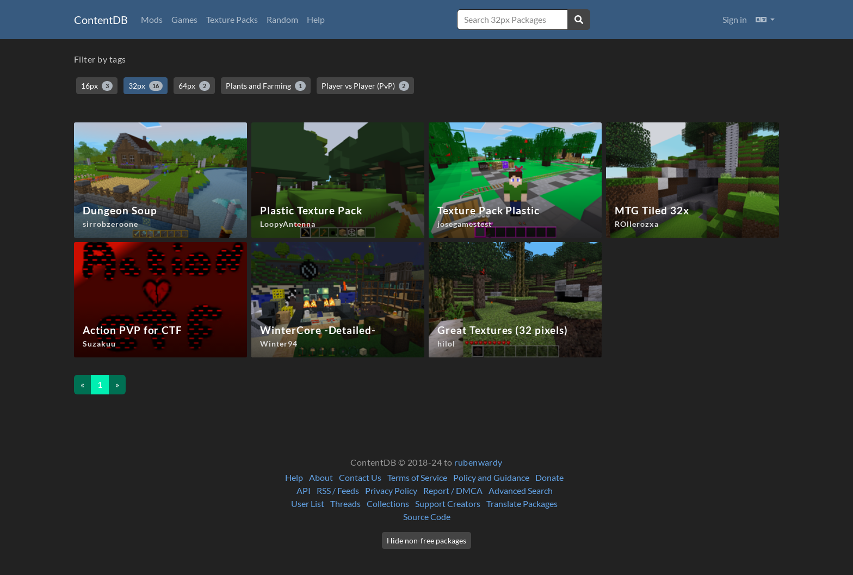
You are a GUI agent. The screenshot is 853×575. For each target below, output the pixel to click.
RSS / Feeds (338, 490)
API (303, 490)
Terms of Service (417, 477)
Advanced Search (521, 490)
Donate (549, 477)
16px (97, 86)
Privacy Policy (391, 490)
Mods (152, 19)
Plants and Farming (266, 86)
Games (184, 19)
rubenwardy (478, 462)
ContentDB (101, 19)
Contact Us (360, 477)
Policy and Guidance (491, 477)
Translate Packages (522, 503)
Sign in (734, 19)
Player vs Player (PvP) (366, 86)
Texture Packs (232, 19)
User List (307, 503)
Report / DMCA (453, 490)
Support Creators (447, 503)
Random (282, 19)
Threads (345, 503)
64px (194, 86)
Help (316, 19)
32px (145, 86)
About (321, 477)
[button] (765, 19)
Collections (388, 503)
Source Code (426, 516)
